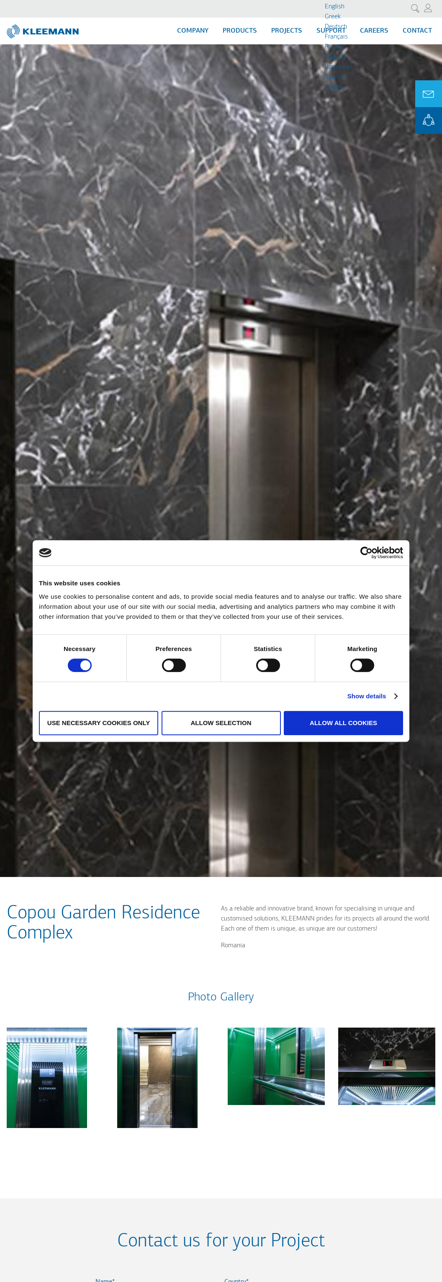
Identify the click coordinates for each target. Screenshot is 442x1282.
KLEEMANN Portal (428, 120)
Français (336, 36)
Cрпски (334, 87)
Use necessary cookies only (98, 722)
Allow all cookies (343, 722)
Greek (333, 16)
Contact (417, 31)
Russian (335, 47)
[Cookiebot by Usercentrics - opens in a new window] (366, 552)
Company (192, 31)
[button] (47, 1133)
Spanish (336, 77)
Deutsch (336, 26)
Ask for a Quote (428, 93)
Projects (286, 31)
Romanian (338, 67)
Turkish (335, 57)
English (334, 6)
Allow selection (221, 722)
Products (240, 31)
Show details (366, 696)
